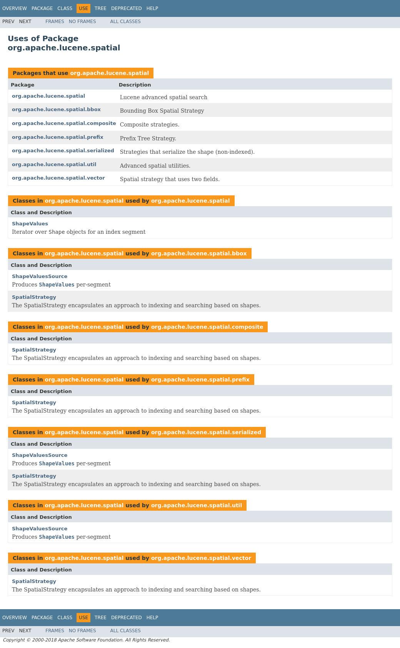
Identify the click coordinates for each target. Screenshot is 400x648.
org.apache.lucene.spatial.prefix (57, 137)
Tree (101, 8)
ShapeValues (30, 224)
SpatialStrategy (34, 297)
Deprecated (126, 8)
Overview (14, 8)
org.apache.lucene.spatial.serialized (63, 150)
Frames (54, 21)
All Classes (125, 21)
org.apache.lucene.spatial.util (54, 164)
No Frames (82, 21)
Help (152, 8)
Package (42, 8)
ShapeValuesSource (39, 276)
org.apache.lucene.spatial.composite (64, 123)
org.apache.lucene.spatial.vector (58, 178)
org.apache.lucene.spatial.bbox (56, 109)
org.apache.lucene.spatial (109, 73)
